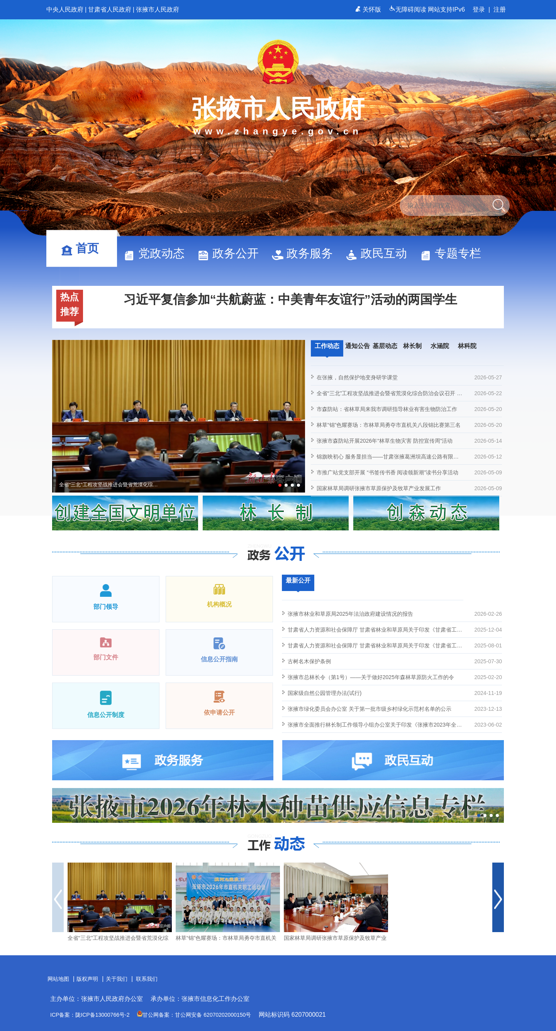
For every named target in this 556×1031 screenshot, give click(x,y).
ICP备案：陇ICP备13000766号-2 (89, 1015)
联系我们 (147, 979)
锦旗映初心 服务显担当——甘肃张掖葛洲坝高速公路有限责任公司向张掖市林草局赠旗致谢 (409, 456)
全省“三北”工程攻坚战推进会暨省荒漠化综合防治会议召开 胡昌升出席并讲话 (409, 393)
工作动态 (327, 346)
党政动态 (158, 253)
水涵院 (440, 346)
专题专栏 (454, 253)
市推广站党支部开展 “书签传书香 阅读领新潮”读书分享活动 (409, 472)
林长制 (412, 346)
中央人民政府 (64, 9)
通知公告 (357, 346)
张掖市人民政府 (157, 9)
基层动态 (385, 346)
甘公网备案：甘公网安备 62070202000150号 (194, 1015)
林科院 (467, 346)
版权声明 (87, 979)
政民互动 (380, 253)
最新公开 (298, 580)
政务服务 (306, 253)
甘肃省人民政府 (109, 9)
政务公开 (232, 253)
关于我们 (116, 979)
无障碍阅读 (408, 9)
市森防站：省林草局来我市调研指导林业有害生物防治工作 (409, 409)
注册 (499, 9)
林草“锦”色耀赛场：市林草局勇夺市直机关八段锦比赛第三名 (409, 425)
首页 (83, 248)
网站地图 (58, 979)
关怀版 (369, 9)
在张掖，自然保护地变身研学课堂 (409, 377)
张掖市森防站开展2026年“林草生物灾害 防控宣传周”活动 (409, 440)
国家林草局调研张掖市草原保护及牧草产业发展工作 (409, 488)
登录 (479, 9)
